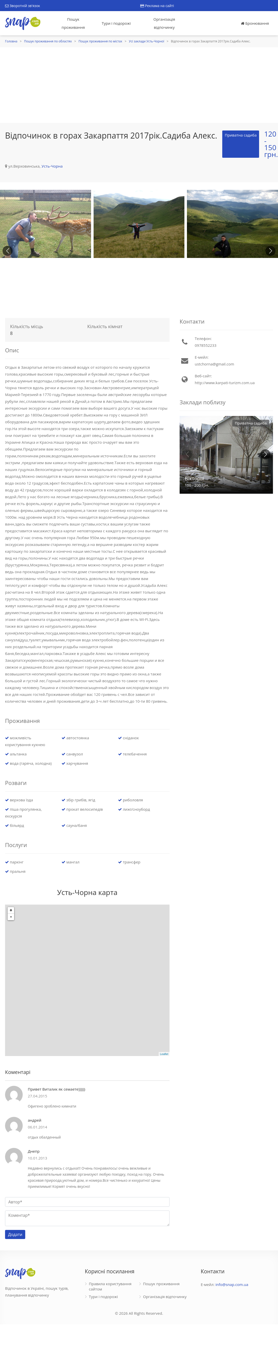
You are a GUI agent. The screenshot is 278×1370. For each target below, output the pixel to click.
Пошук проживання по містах (100, 41)
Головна (11, 41)
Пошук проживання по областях (48, 41)
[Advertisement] (139, 85)
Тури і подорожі (116, 23)
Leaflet (164, 1054)
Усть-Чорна (52, 166)
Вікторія (194, 478)
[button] (270, 251)
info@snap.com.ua (231, 1284)
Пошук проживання (73, 23)
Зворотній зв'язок (22, 5)
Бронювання (255, 23)
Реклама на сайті (157, 5)
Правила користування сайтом (110, 1286)
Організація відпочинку (164, 23)
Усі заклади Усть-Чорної (146, 41)
